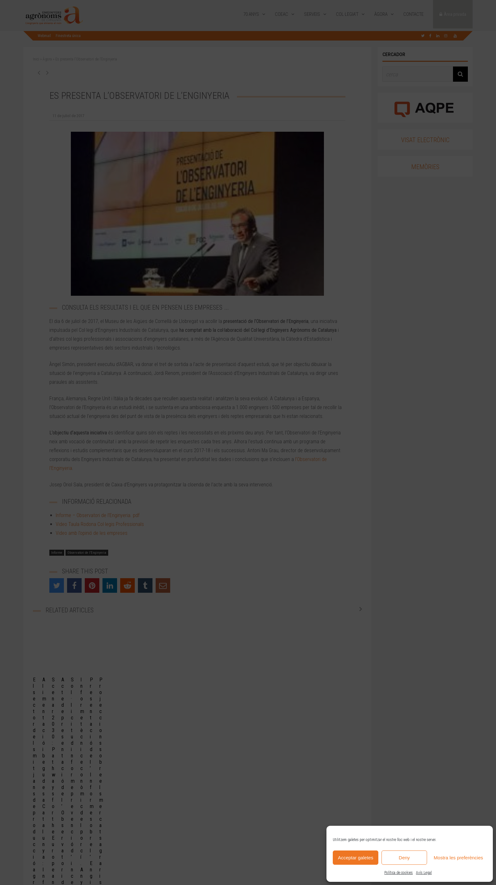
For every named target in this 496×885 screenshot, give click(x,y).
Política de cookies (398, 872)
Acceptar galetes (355, 857)
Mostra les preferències (458, 857)
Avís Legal (424, 872)
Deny (404, 857)
